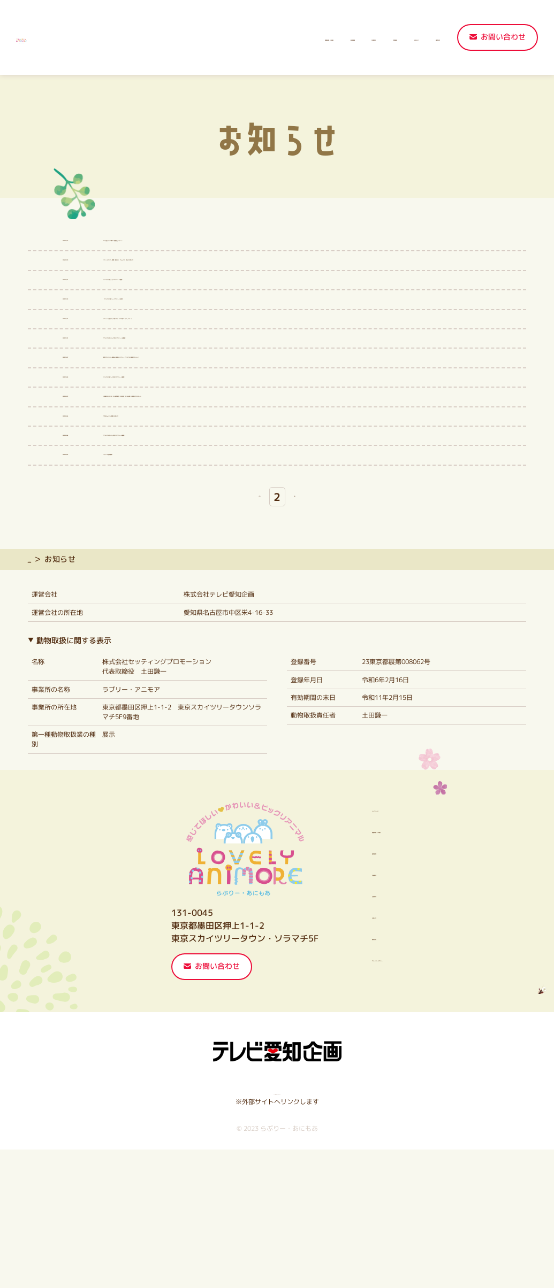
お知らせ (378, 38)
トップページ (51, 698)
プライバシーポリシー (377, 1096)
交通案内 (284, 38)
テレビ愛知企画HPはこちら (277, 1230)
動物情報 (237, 38)
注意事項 (331, 38)
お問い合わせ (503, 37)
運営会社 (425, 38)
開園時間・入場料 (175, 38)
